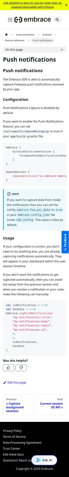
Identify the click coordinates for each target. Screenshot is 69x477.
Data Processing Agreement (22, 443)
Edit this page (14, 382)
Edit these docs (13, 454)
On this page (14, 50)
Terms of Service (14, 437)
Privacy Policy (12, 431)
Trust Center (11, 448)
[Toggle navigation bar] (10, 19)
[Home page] (6, 35)
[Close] (66, 5)
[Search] (58, 20)
